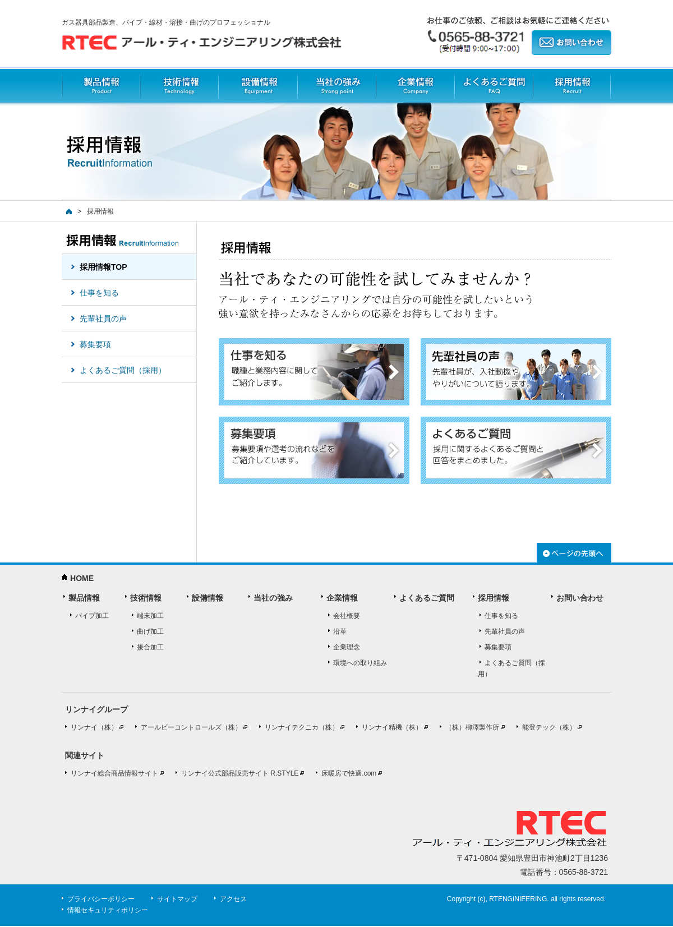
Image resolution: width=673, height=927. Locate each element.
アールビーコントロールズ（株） (191, 727)
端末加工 (150, 616)
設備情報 (257, 86)
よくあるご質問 (493, 86)
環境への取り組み (360, 663)
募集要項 (498, 647)
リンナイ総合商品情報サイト (114, 773)
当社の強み (336, 86)
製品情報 (100, 86)
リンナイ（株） (94, 727)
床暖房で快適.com (348, 773)
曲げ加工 (150, 631)
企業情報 (415, 86)
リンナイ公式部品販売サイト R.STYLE (239, 773)
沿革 (340, 631)
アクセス (233, 899)
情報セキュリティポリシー (107, 910)
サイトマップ (177, 899)
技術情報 (178, 86)
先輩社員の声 (505, 631)
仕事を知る (501, 616)
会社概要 (346, 616)
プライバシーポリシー (101, 899)
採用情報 (572, 86)
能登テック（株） (549, 727)
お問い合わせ (579, 597)
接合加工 (150, 647)
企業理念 (346, 647)
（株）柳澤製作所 (472, 727)
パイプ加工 (92, 616)
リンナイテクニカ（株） (302, 727)
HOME (82, 578)
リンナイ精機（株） (392, 727)
